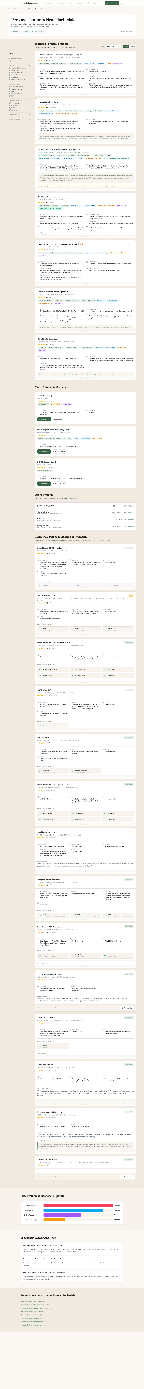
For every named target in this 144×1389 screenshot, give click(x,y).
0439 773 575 (59, 451)
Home (10, 9)
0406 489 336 (59, 419)
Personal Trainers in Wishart (30, 1315)
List (126, 46)
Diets (71, 3)
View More (85, 94)
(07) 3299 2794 (116, 513)
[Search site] (121, 3)
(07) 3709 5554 (116, 526)
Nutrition (79, 3)
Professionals (50, 3)
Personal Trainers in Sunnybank (31, 1325)
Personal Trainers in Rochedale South (33, 1305)
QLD (29, 9)
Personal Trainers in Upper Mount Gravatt (35, 1308)
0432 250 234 (59, 483)
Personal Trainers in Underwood (32, 1311)
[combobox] (113, 46)
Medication (62, 3)
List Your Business (111, 3)
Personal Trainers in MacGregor (31, 1318)
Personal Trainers (19, 9)
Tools (88, 3)
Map (132, 46)
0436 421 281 (117, 520)
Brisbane (36, 9)
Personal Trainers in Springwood (32, 1321)
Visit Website (44, 419)
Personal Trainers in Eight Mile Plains (33, 1301)
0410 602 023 (116, 506)
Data (95, 3)
